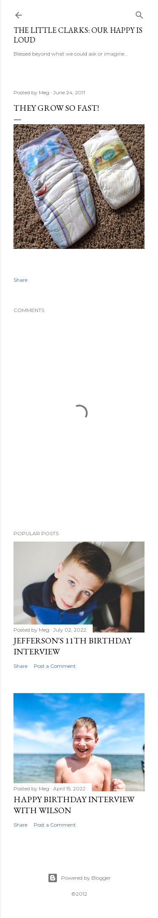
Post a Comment (55, 666)
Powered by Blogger (79, 878)
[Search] (139, 13)
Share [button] (20, 280)
